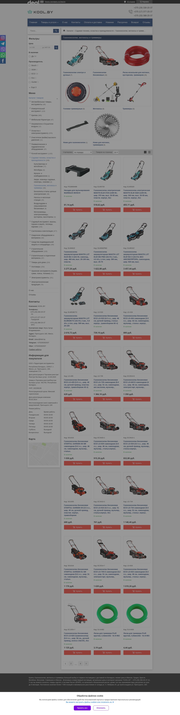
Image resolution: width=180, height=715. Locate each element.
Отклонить (101, 708)
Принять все (82, 708)
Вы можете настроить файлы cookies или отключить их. (89, 702)
